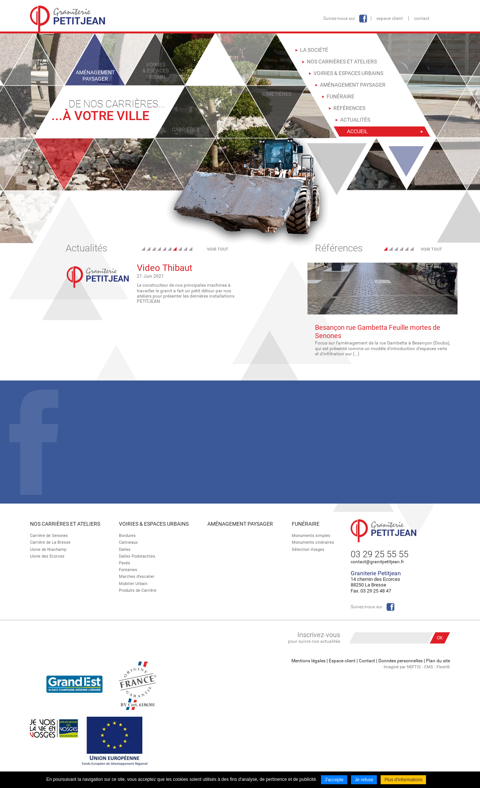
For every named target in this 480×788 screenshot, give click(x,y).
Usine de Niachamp (48, 549)
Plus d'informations (403, 779)
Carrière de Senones (49, 535)
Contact (421, 18)
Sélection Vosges (308, 549)
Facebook (363, 19)
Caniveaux (128, 542)
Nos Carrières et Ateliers (65, 524)
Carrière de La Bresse (50, 542)
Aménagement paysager (240, 524)
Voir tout (217, 249)
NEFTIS (414, 667)
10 (190, 249)
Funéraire (306, 524)
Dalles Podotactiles (137, 556)
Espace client (389, 18)
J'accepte (334, 779)
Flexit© (443, 667)
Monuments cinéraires (313, 542)
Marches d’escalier (136, 576)
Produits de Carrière (137, 590)
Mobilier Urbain (133, 583)
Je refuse (364, 779)
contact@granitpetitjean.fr (377, 561)
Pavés (124, 563)
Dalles (124, 549)
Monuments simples (311, 535)
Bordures (127, 535)
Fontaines (128, 569)
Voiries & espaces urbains (154, 524)
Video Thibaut (164, 268)
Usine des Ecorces (47, 556)
